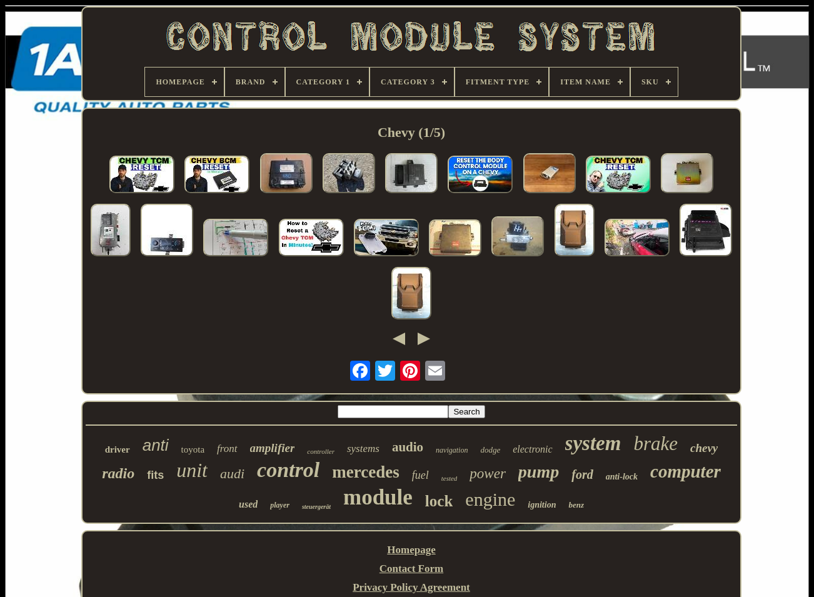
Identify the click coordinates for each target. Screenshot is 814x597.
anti (156, 445)
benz (576, 504)
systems (363, 448)
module (378, 497)
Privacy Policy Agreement (411, 587)
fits (155, 475)
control (288, 469)
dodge (490, 449)
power (488, 473)
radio (118, 473)
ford (582, 474)
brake (655, 443)
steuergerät (316, 506)
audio (407, 446)
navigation (452, 450)
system (593, 443)
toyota (193, 449)
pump (538, 471)
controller (320, 451)
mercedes (365, 472)
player (279, 505)
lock (439, 501)
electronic (532, 449)
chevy (704, 447)
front (227, 448)
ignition (542, 504)
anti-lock (622, 476)
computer (685, 471)
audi (232, 473)
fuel (420, 475)
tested (449, 478)
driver (117, 449)
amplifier (272, 447)
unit (192, 470)
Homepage (411, 550)
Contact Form (411, 568)
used (248, 504)
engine (490, 499)
